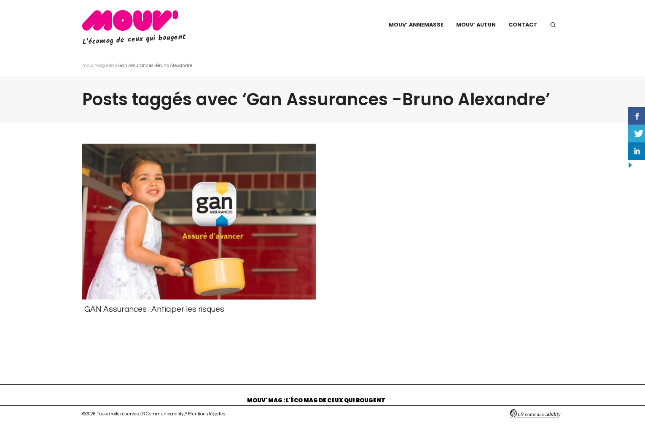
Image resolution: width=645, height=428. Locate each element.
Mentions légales (206, 414)
